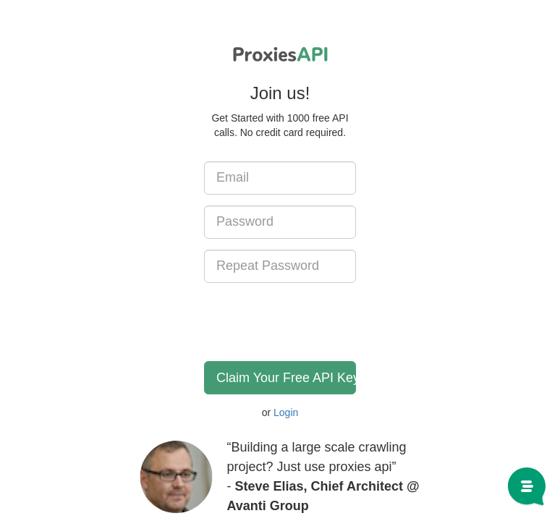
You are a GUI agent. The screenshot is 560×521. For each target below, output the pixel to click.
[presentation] (314, 322)
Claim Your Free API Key (286, 377)
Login (285, 412)
